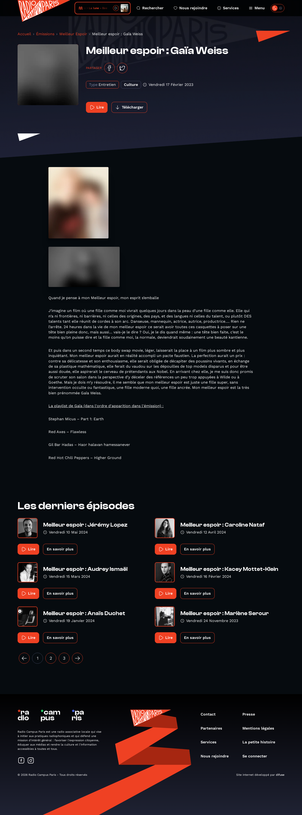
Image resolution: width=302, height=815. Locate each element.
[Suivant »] (77, 658)
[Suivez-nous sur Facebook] (21, 761)
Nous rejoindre (190, 8)
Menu (257, 8)
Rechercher (150, 8)
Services (228, 8)
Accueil (24, 34)
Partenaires (214, 728)
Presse (251, 714)
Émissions (45, 34)
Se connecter (257, 756)
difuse (280, 774)
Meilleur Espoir (73, 34)
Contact (210, 714)
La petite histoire (261, 742)
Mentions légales (260, 728)
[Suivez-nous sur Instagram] (31, 761)
